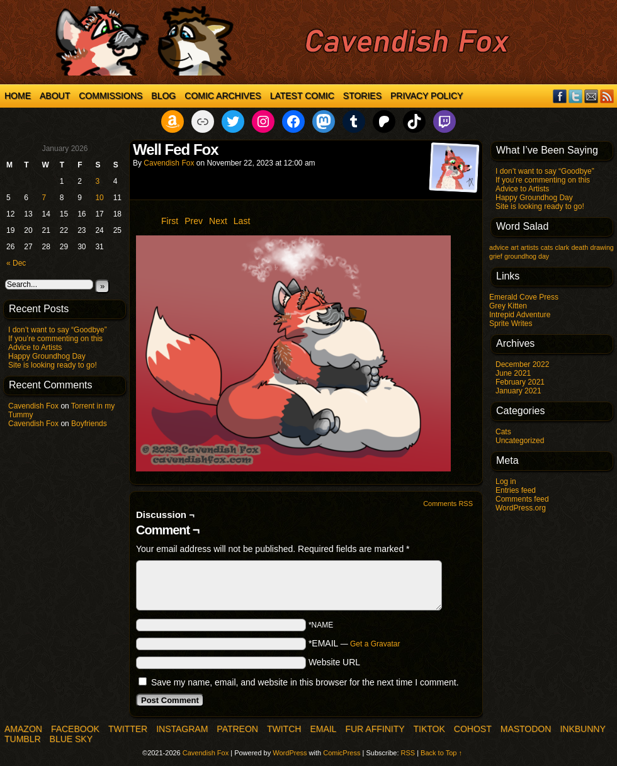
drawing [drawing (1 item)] (601, 247)
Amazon (23, 729)
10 (99, 197)
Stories (362, 96)
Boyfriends (89, 423)
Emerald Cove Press (523, 297)
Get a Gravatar (375, 643)
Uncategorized (519, 440)
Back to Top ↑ (441, 753)
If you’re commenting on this (55, 338)
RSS (607, 96)
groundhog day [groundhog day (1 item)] (526, 256)
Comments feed (522, 499)
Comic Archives (222, 96)
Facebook (560, 96)
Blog (163, 96)
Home (17, 96)
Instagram (182, 729)
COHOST (473, 729)
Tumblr (22, 739)
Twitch (284, 729)
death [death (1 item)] (579, 247)
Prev (193, 221)
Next (218, 221)
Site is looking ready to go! (52, 365)
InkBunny (582, 729)
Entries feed (515, 490)
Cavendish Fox (33, 406)
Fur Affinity (374, 729)
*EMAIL (354, 643)
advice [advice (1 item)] (499, 247)
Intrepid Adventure (519, 314)
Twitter (576, 96)
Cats (503, 431)
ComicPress (341, 753)
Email (591, 96)
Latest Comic (302, 96)
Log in (505, 481)
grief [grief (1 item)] (495, 256)
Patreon (237, 729)
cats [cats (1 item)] (547, 247)
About (55, 96)
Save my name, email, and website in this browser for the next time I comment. (305, 682)
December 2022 (522, 364)
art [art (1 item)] (514, 247)
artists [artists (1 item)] (529, 247)
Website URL (334, 662)
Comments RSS (448, 503)
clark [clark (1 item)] (562, 247)
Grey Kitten (508, 305)
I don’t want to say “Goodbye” (57, 329)
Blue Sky (71, 739)
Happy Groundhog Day (47, 356)
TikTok (429, 729)
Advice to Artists (35, 347)
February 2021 (520, 382)
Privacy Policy (426, 96)
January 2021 (518, 390)
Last (242, 221)
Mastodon (526, 729)
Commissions (110, 96)
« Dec (16, 263)
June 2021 (513, 373)
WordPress (290, 753)
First (169, 221)
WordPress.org (520, 508)
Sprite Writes (510, 323)
